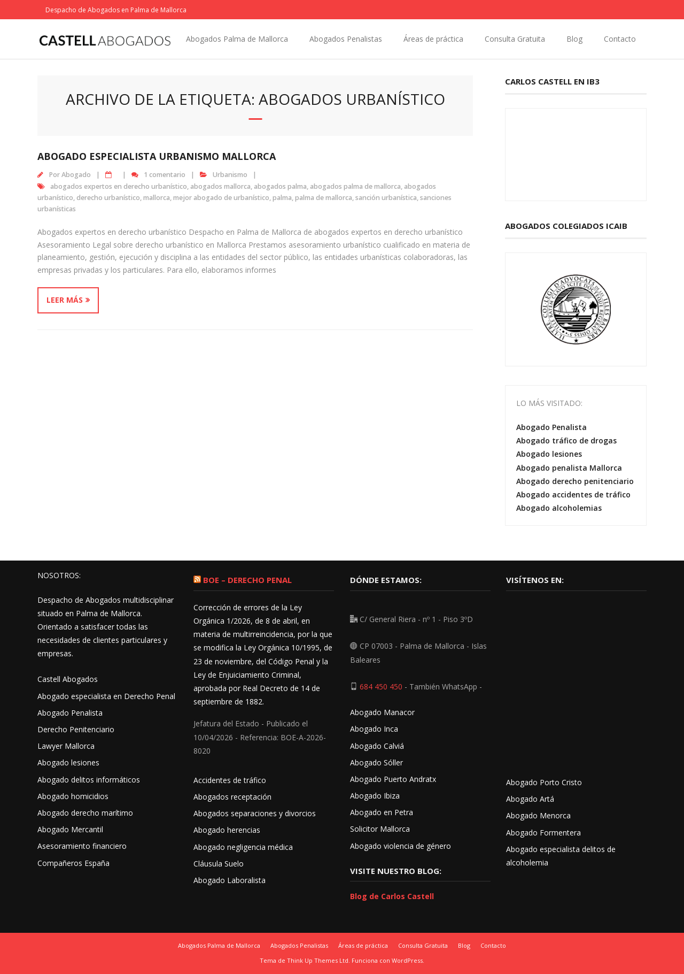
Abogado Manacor (382, 712)
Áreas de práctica (433, 39)
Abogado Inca (374, 729)
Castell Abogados (67, 679)
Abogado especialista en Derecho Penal (106, 696)
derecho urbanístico (108, 197)
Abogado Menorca (538, 815)
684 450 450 (381, 686)
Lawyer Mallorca (66, 746)
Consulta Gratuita (515, 39)
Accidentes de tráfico (229, 780)
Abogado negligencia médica (243, 847)
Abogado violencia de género (400, 846)
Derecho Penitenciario (75, 729)
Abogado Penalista (551, 427)
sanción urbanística (386, 197)
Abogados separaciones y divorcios (254, 813)
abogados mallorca (220, 186)
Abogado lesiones (549, 454)
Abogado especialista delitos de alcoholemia (561, 856)
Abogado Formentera (543, 832)
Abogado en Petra (381, 812)
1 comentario (164, 174)
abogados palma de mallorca (355, 186)
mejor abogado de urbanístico (221, 197)
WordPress (407, 960)
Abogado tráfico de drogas (566, 440)
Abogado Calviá (377, 746)
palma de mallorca (323, 197)
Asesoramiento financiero (82, 846)
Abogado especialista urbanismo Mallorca (156, 156)
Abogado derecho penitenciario (575, 481)
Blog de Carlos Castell (392, 896)
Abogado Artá (530, 799)
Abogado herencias (226, 830)
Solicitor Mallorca (380, 829)
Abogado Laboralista (229, 880)
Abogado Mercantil (70, 829)
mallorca (156, 197)
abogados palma (280, 186)
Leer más (64, 300)
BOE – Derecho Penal (247, 579)
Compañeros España (73, 863)
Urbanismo (230, 174)
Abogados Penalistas (345, 39)
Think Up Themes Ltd (317, 960)
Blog (574, 39)
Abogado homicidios (72, 796)
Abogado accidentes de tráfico (573, 494)
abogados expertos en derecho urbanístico (118, 186)
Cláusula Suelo (218, 863)
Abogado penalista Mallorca (569, 468)
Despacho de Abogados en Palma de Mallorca (115, 9)
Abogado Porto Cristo (544, 782)
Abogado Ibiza (375, 796)
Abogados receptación (232, 797)
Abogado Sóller (376, 762)
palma (282, 197)
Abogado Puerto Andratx (394, 779)
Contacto (620, 39)
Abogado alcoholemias (559, 508)
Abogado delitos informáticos (88, 779)
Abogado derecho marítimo (85, 813)
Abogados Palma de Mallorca (237, 39)
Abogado (76, 174)
